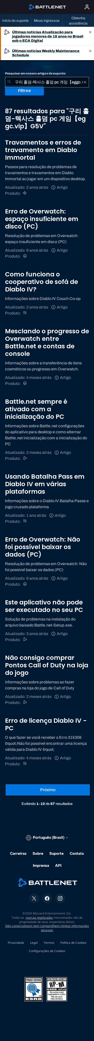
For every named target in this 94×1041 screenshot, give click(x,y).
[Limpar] (85, 82)
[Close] (90, 36)
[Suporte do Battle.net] (25, 458)
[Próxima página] (48, 789)
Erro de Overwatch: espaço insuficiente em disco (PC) (41, 219)
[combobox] (47, 82)
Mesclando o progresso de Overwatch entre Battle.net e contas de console (47, 342)
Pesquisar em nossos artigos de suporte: (35, 73)
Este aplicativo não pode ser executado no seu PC (44, 606)
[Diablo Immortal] (25, 193)
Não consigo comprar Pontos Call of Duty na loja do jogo (46, 665)
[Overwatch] (25, 256)
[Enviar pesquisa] (9, 82)
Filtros (24, 90)
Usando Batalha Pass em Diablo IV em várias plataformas (44, 484)
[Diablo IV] (25, 313)
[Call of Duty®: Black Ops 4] (25, 702)
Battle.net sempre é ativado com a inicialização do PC (36, 409)
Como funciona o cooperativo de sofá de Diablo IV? (41, 282)
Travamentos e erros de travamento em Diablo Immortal (43, 150)
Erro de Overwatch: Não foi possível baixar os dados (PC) (42, 547)
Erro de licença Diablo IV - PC (46, 724)
